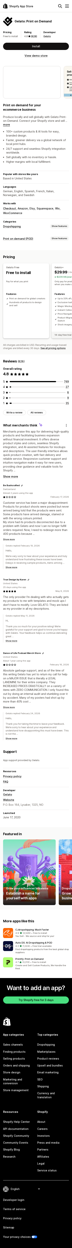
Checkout (9, 208)
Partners (42, 1149)
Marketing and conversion (12, 1081)
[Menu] (67, 6)
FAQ (5, 781)
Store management (16, 1090)
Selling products (14, 1058)
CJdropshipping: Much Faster (32, 929)
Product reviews (48, 1058)
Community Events (15, 1142)
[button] (36, 933)
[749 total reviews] (66, 381)
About (41, 1121)
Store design (11, 1072)
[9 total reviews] (68, 397)
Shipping (43, 1086)
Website (8, 799)
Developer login (13, 1199)
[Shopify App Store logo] (18, 6)
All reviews (37, 412)
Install (36, 46)
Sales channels (13, 1044)
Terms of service (14, 1209)
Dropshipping (12, 226)
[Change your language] (25, 1189)
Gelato (47, 36)
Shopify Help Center (16, 1121)
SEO (40, 1079)
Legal (41, 1163)
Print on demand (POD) (18, 238)
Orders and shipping (16, 1065)
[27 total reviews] (67, 386)
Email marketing (48, 1072)
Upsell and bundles (50, 1065)
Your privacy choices (17, 1236)
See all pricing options (53, 348)
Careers (42, 1128)
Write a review (14, 412)
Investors (43, 1135)
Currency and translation (46, 1095)
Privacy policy (12, 776)
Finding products (14, 1051)
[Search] (60, 6)
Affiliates (43, 1156)
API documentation (15, 1128)
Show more (10, 476)
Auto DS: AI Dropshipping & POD (33, 942)
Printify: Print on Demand (29, 959)
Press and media (48, 1142)
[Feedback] (66, 425)
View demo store (36, 55)
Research (9, 1156)
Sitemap (8, 1227)
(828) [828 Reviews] (34, 36)
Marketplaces (46, 1051)
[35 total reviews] (67, 403)
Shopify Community (16, 1135)
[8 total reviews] (68, 392)
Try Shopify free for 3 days (36, 1000)
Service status (47, 1170)
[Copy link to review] (21, 485)
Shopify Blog (11, 1149)
